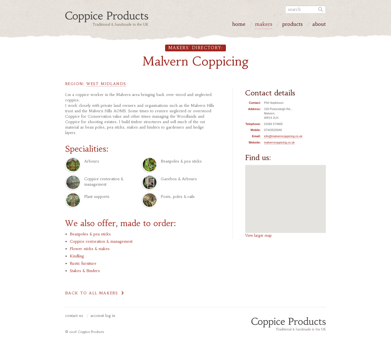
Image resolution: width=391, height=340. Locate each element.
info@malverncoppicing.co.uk (283, 136)
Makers (263, 24)
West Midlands (106, 83)
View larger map (258, 235)
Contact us (74, 316)
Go (320, 9)
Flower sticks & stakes (90, 248)
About (319, 24)
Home (238, 24)
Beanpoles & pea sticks (90, 234)
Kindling (77, 256)
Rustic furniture (83, 263)
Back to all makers (91, 293)
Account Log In (102, 316)
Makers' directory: (195, 47)
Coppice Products (288, 323)
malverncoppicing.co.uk (279, 142)
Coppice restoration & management (101, 241)
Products (292, 24)
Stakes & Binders (85, 270)
